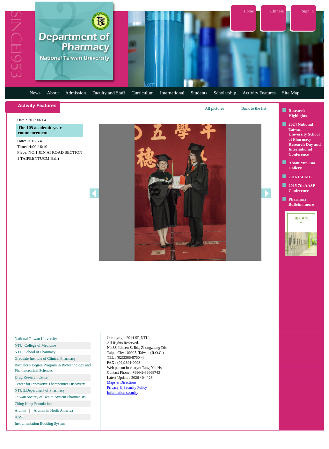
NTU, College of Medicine (35, 345)
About (53, 92)
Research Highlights (298, 113)
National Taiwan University (36, 338)
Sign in (308, 11)
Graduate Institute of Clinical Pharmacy (45, 358)
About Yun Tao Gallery (302, 165)
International (172, 92)
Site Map (291, 92)
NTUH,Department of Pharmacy (40, 390)
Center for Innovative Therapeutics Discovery (50, 384)
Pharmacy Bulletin (298, 202)
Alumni (20, 410)
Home (249, 11)
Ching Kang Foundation (33, 403)
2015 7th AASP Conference (302, 188)
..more (308, 204)
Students (199, 92)
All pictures (214, 108)
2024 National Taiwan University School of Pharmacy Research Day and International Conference (305, 139)
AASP (20, 417)
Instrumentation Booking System (40, 423)
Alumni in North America (53, 410)
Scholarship (225, 92)
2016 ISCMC (300, 176)
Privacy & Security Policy (127, 387)
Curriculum (143, 92)
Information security (122, 392)
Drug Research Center (32, 377)
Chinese (277, 11)
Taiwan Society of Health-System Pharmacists (50, 397)
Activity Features (259, 92)
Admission (75, 92)
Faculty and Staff (108, 92)
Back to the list (253, 108)
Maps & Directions (121, 382)
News (35, 92)
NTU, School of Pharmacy (35, 352)
